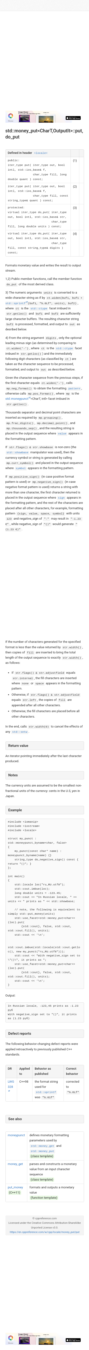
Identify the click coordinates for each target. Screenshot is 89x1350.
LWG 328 (11, 1084)
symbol (21, 468)
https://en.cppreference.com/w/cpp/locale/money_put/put (45, 1232)
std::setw (19, 732)
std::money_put (42, 1151)
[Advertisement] (44, 62)
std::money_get (42, 1146)
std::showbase (17, 452)
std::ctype (38, 308)
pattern (74, 388)
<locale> (40, 153)
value (62, 433)
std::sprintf (46, 1092)
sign (61, 498)
